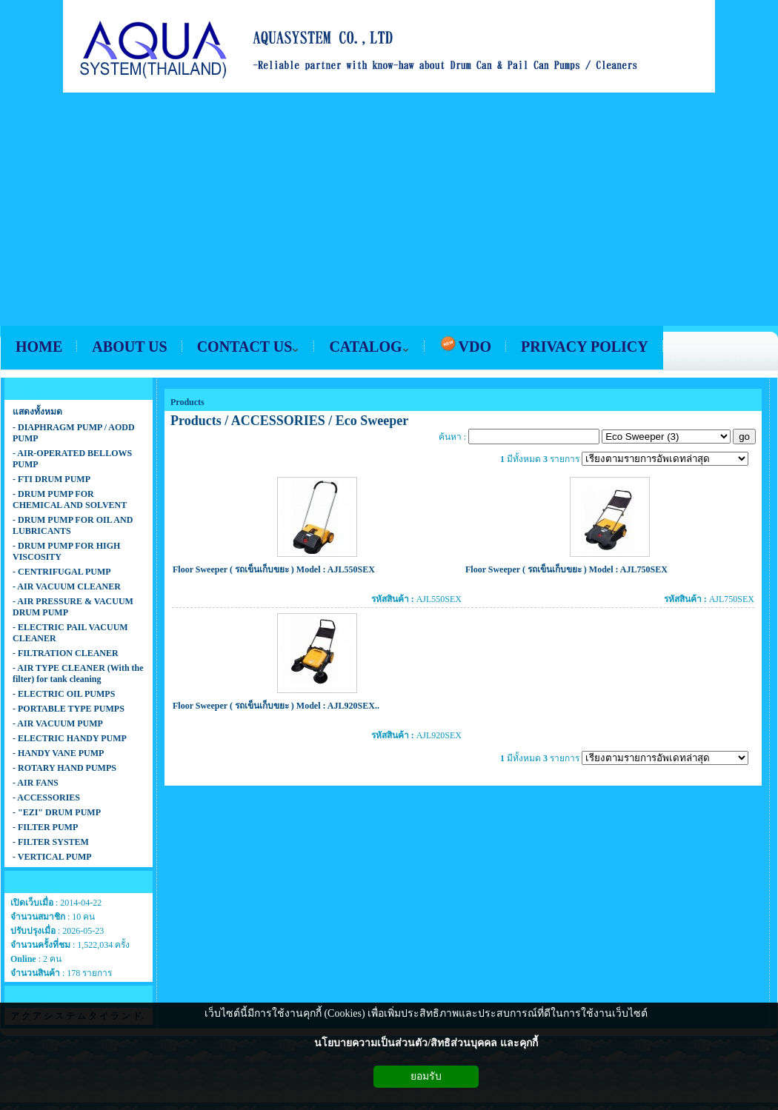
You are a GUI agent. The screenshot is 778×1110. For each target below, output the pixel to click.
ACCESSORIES (278, 420)
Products (187, 402)
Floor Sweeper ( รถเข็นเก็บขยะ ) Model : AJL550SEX (274, 569)
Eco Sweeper (372, 420)
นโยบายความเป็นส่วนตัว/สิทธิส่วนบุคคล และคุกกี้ (425, 1043)
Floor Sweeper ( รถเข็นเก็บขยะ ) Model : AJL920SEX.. (276, 706)
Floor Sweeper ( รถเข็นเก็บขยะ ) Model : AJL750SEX (566, 569)
